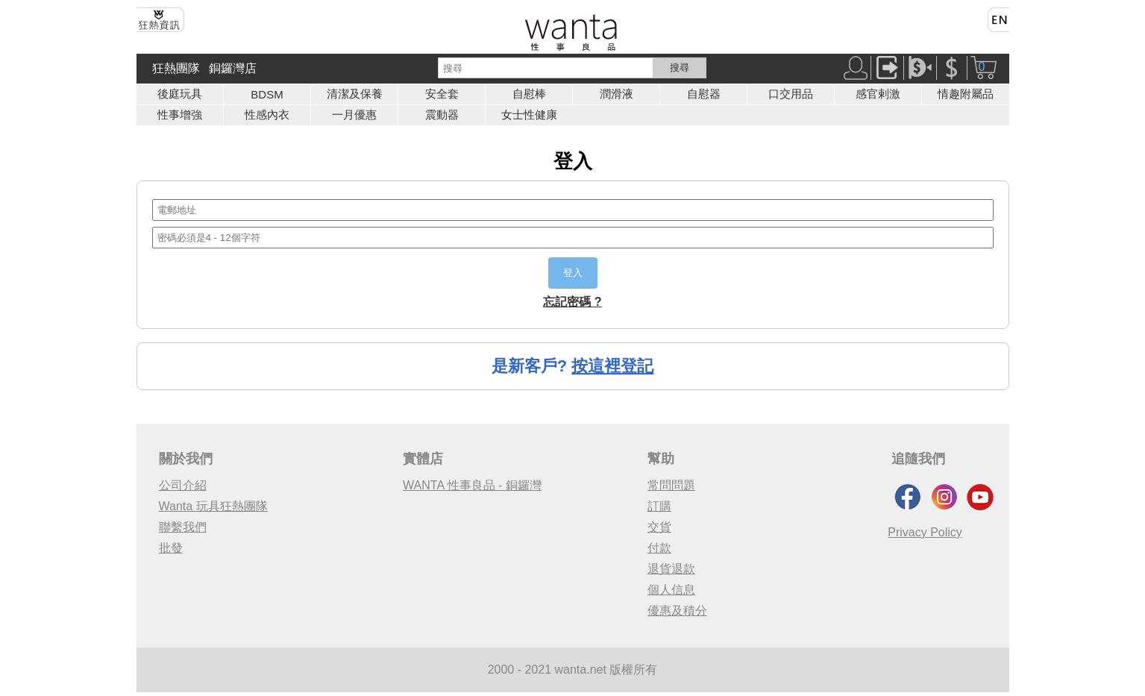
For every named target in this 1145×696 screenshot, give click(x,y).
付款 (659, 548)
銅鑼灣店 (233, 68)
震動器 (442, 114)
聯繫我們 (183, 527)
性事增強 (179, 114)
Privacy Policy (925, 532)
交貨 (659, 527)
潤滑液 (616, 93)
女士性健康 (529, 114)
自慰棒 (529, 93)
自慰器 (704, 93)
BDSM (267, 94)
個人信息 (671, 589)
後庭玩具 (179, 93)
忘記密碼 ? (572, 301)
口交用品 (790, 93)
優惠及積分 (677, 610)
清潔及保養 (355, 93)
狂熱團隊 (176, 68)
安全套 (442, 93)
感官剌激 (878, 93)
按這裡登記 (612, 366)
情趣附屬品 (966, 93)
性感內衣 (267, 114)
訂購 (659, 506)
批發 (171, 548)
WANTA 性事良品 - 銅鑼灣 (472, 485)
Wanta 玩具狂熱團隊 (213, 506)
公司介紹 (183, 485)
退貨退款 (671, 568)
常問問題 (671, 485)
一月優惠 (354, 114)
